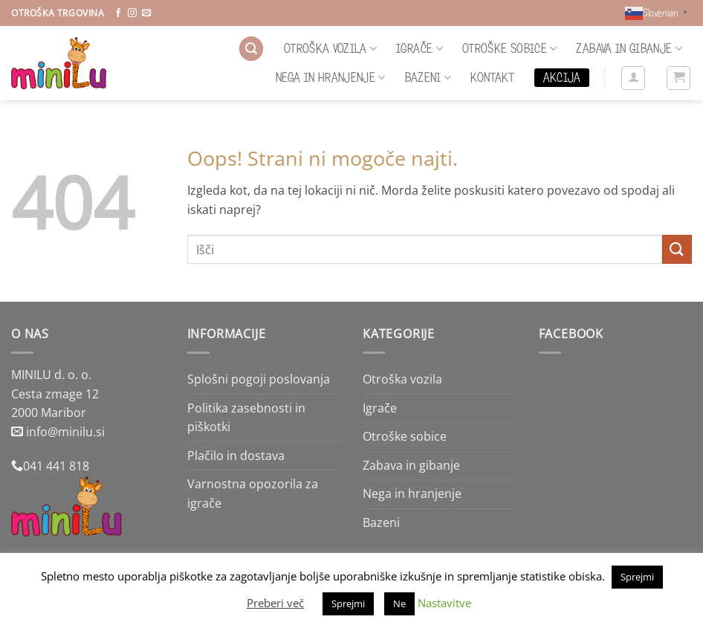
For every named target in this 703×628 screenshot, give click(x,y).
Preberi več (275, 602)
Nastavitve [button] (444, 602)
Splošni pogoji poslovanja (258, 379)
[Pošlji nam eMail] (146, 13)
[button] (251, 48)
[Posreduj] (677, 249)
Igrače (419, 48)
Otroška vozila (330, 48)
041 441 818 (56, 466)
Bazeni (428, 77)
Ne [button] (399, 603)
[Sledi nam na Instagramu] (132, 13)
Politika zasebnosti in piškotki (246, 418)
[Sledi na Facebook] (118, 13)
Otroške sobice (509, 48)
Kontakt (492, 77)
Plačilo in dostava (236, 455)
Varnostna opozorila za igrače (252, 493)
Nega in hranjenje (331, 77)
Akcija (561, 77)
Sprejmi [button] (637, 576)
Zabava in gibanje (629, 48)
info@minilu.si (65, 432)
